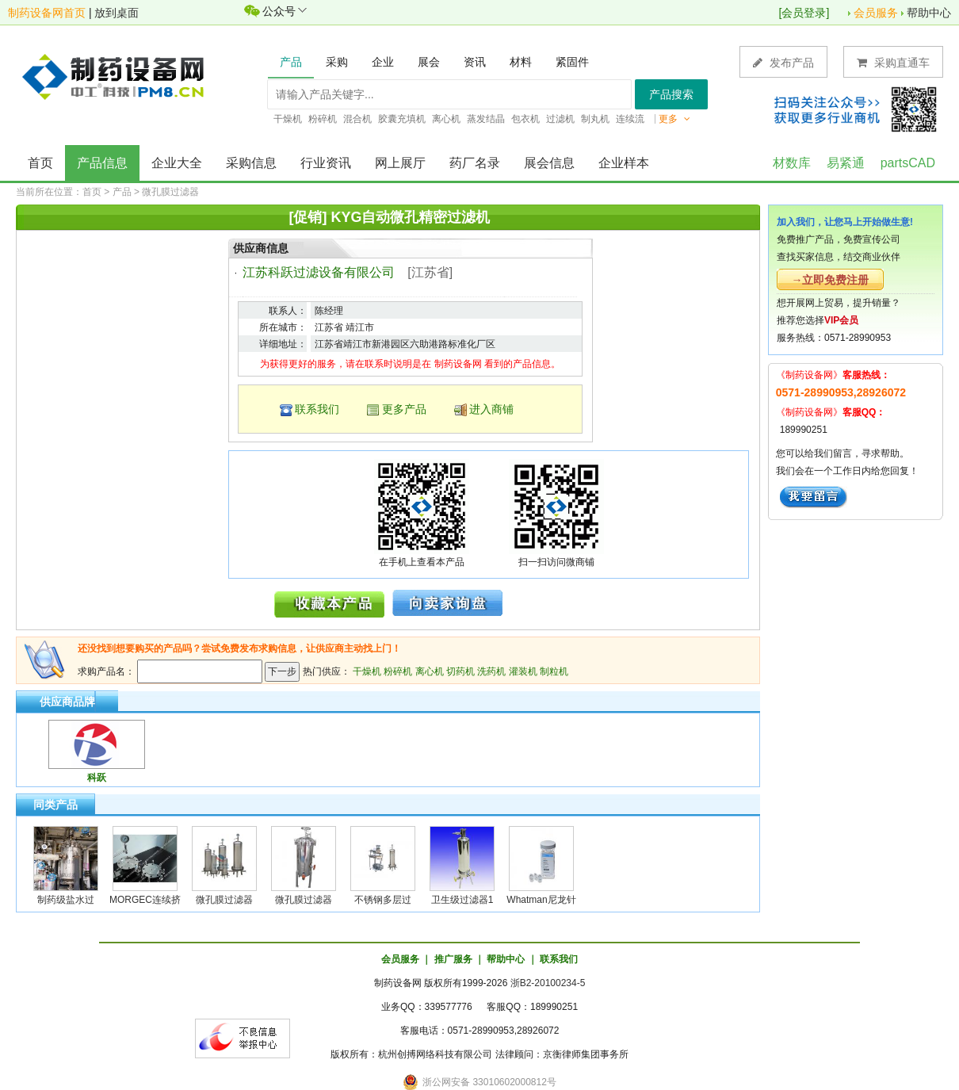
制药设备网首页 (47, 12)
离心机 (429, 671)
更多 (674, 118)
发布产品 (783, 62)
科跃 (96, 777)
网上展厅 (400, 163)
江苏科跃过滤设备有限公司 (319, 272)
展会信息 (549, 163)
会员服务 (876, 12)
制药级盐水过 (65, 899)
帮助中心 (929, 12)
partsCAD (908, 163)
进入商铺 (491, 409)
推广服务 (453, 959)
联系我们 (317, 409)
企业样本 (623, 163)
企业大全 (176, 163)
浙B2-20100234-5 (548, 983)
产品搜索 (671, 94)
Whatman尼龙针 (540, 899)
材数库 (792, 163)
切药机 (460, 671)
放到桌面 (116, 12)
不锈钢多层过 (382, 899)
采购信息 (251, 163)
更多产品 (404, 409)
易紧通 (846, 163)
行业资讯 (325, 163)
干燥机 (367, 671)
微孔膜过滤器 (170, 191)
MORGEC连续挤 (145, 899)
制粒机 (554, 671)
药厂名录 (474, 163)
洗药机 (491, 671)
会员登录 (803, 12)
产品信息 (102, 163)
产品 (122, 191)
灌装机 (523, 671)
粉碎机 (398, 671)
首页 (40, 163)
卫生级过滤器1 (462, 899)
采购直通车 (893, 62)
